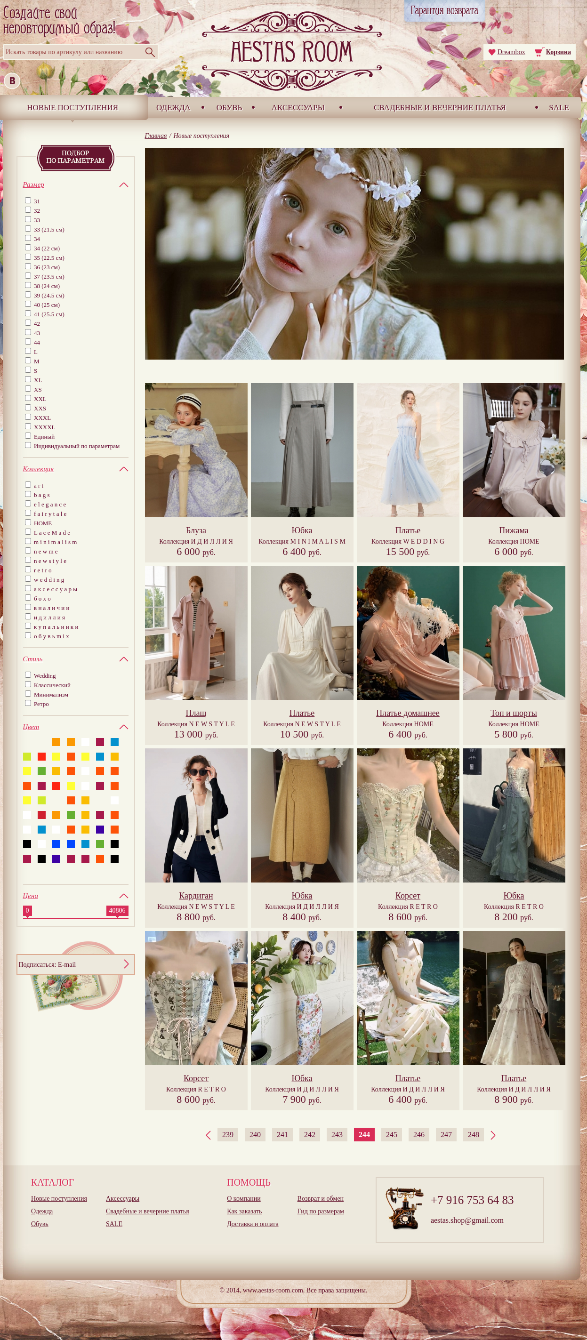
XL (38, 380)
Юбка (301, 530)
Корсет (407, 895)
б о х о (42, 598)
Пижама (513, 530)
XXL (40, 398)
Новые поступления (72, 107)
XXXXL (45, 427)
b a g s (42, 494)
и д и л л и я (49, 617)
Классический (52, 685)
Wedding (45, 675)
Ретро (41, 703)
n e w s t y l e (50, 560)
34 (37, 238)
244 (364, 1135)
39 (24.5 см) (49, 295)
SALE (559, 107)
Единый (44, 436)
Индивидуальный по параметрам (77, 445)
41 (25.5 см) (49, 314)
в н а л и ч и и (52, 607)
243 (337, 1135)
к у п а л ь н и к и (56, 626)
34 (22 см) (47, 248)
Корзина (558, 52)
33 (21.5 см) (49, 229)
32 (37, 210)
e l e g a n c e (50, 504)
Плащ (196, 713)
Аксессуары (298, 107)
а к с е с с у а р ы (55, 589)
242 (309, 1135)
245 (391, 1135)
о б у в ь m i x (51, 636)
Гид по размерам (321, 1211)
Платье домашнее (408, 713)
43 (37, 333)
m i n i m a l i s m (55, 542)
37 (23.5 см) (49, 276)
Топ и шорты (514, 713)
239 (227, 1135)
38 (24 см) (47, 285)
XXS (40, 408)
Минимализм (51, 694)
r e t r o (43, 570)
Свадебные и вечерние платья (440, 107)
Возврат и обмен (321, 1198)
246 (419, 1135)
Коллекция (196, 541)
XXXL (42, 417)
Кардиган (196, 895)
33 (37, 220)
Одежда (173, 107)
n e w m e (46, 551)
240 (255, 1135)
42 (37, 323)
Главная (156, 135)
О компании (243, 1198)
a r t (38, 485)
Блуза (196, 530)
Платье (408, 530)
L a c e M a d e (52, 532)
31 (37, 201)
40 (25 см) (47, 304)
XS (38, 389)
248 (473, 1135)
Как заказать (244, 1211)
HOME (43, 523)
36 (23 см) (47, 267)
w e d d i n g (49, 579)
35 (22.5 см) (49, 257)
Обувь (229, 107)
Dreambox (511, 52)
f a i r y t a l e (50, 513)
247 (446, 1135)
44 (37, 342)
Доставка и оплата (252, 1224)
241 (282, 1135)
